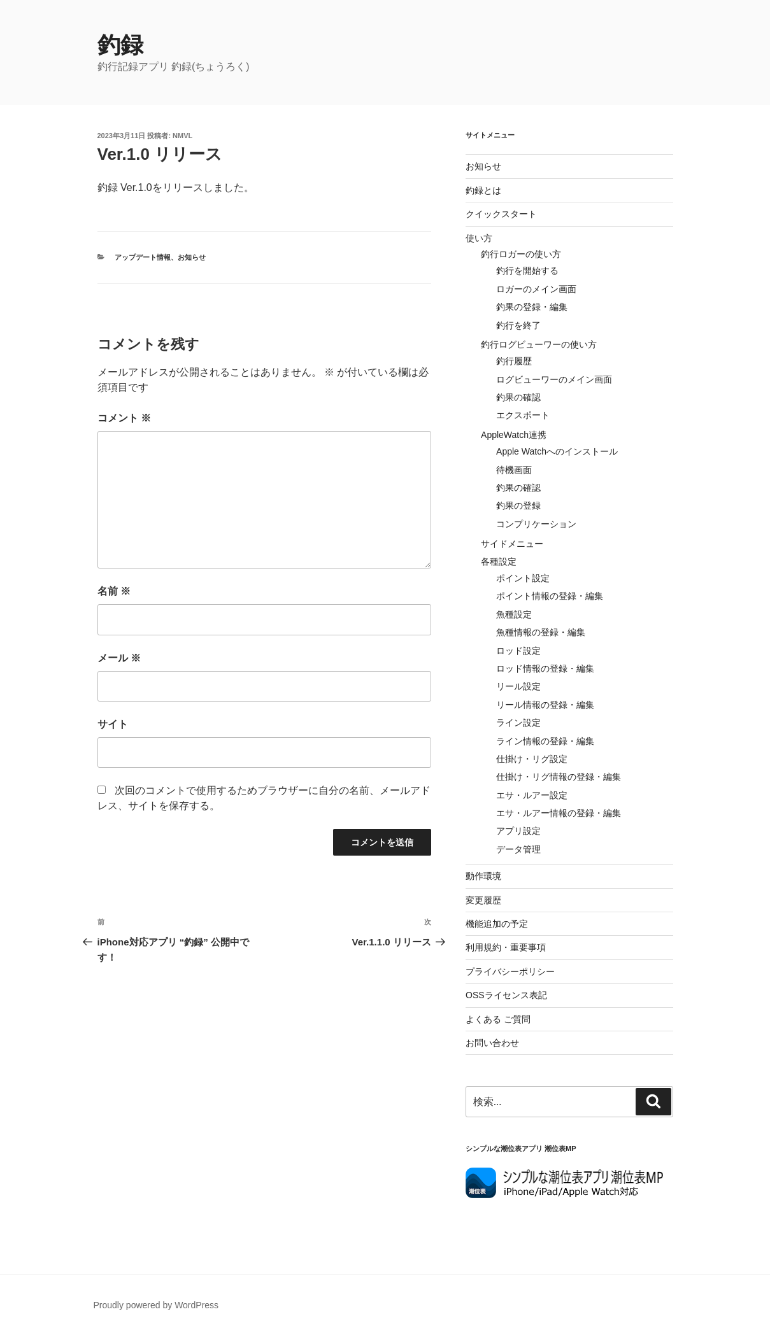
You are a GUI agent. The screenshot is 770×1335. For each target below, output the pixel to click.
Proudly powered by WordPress (156, 1305)
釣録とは (483, 190)
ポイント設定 (523, 578)
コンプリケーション (536, 524)
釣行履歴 (514, 361)
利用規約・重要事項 (506, 947)
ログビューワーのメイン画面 (554, 379)
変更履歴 (483, 900)
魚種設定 (514, 614)
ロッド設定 (518, 651)
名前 (114, 591)
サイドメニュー (512, 544)
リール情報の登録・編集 (545, 705)
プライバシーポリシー (510, 971)
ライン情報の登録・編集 (545, 741)
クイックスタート (501, 214)
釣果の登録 (518, 505)
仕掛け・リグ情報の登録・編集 (558, 777)
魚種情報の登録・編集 (540, 632)
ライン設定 (518, 722)
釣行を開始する (527, 270)
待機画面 (514, 470)
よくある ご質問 (498, 1019)
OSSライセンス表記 (506, 995)
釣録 (120, 45)
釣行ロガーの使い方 (521, 254)
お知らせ (192, 257)
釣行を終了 (518, 325)
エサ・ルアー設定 (531, 795)
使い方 (479, 238)
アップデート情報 (143, 257)
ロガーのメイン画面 (536, 289)
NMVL (182, 135)
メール (119, 658)
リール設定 (518, 686)
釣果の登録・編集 (531, 307)
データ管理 (518, 849)
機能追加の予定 (497, 924)
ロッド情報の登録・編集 (545, 668)
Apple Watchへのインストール (557, 451)
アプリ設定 (518, 831)
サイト (112, 724)
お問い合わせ (492, 1043)
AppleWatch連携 (513, 435)
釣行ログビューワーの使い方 (539, 344)
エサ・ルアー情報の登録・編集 (558, 813)
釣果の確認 (518, 397)
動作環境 (483, 876)
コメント (124, 418)
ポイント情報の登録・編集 (549, 596)
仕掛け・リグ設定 (531, 759)
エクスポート (523, 415)
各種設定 (499, 561)
